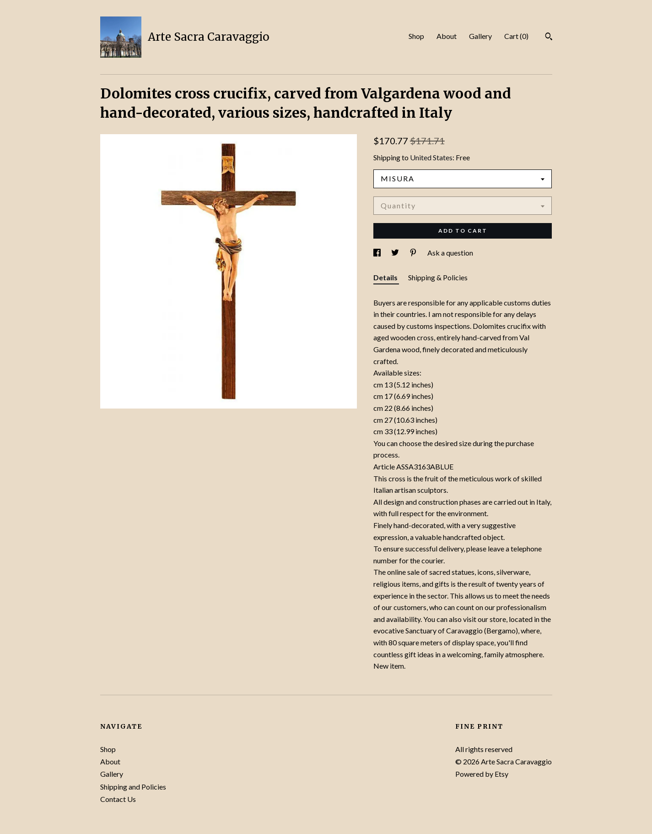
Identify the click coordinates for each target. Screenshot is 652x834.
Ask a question (450, 252)
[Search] (548, 38)
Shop (416, 36)
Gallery (480, 36)
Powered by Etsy (481, 773)
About (446, 36)
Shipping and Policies (133, 786)
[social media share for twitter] (395, 252)
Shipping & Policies (438, 277)
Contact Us (118, 799)
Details (386, 277)
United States (431, 157)
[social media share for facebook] (377, 252)
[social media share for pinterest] (414, 252)
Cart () (516, 36)
